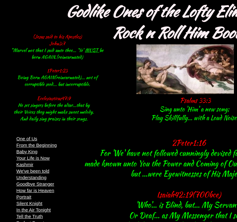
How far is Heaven (35, 190)
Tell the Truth (29, 216)
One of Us (26, 138)
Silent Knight (29, 203)
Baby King (26, 151)
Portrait (23, 196)
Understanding (31, 177)
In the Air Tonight (33, 209)
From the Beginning (36, 145)
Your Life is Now (33, 158)
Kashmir (24, 164)
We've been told (32, 171)
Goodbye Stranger (35, 184)
